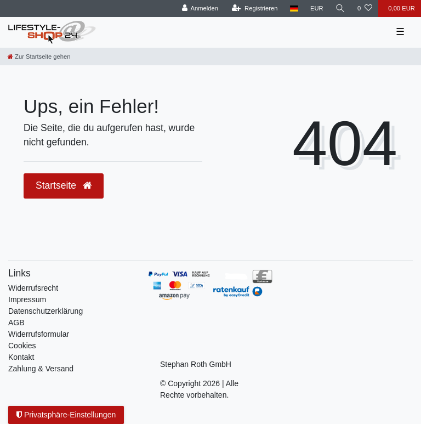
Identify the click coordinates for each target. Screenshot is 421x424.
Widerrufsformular (38, 334)
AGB (16, 322)
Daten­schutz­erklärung (45, 311)
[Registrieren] (254, 8)
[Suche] (340, 8)
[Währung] (316, 8)
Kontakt (21, 357)
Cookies (22, 345)
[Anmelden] (199, 8)
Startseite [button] (64, 185)
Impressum (27, 299)
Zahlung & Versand (40, 368)
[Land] (294, 8)
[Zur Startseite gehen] (39, 56)
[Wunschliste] (364, 8)
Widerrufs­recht (33, 288)
